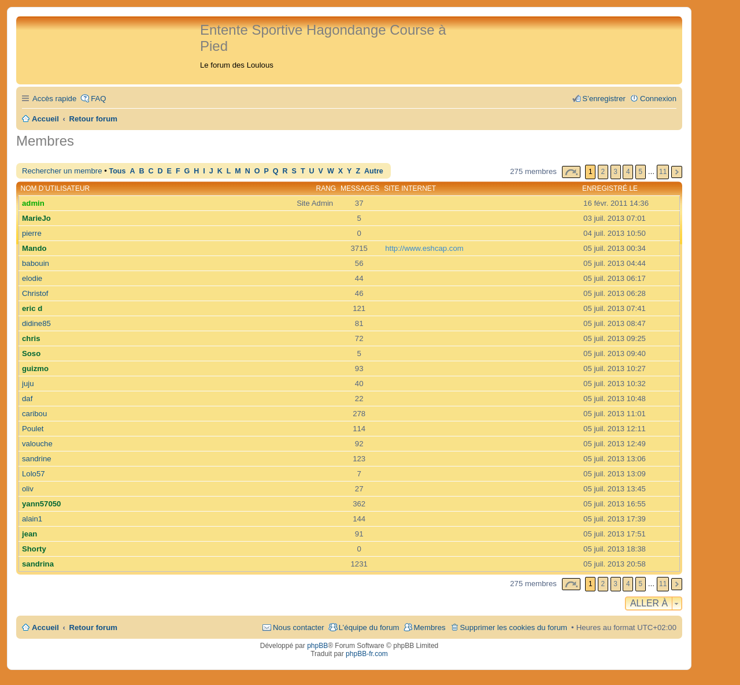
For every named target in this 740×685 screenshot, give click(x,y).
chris (31, 338)
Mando (34, 248)
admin (33, 203)
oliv (28, 488)
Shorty (34, 549)
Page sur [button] (571, 172)
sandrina (38, 564)
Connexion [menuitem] (658, 98)
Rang (326, 188)
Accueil (45, 627)
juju (28, 383)
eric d (32, 308)
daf (27, 398)
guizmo (35, 368)
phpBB (317, 646)
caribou (34, 413)
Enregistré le (610, 188)
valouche (37, 443)
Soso (31, 353)
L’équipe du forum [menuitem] (369, 627)
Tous (117, 171)
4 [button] (628, 172)
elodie (32, 278)
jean (29, 534)
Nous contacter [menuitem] (298, 627)
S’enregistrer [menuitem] (604, 98)
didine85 (36, 323)
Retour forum (93, 627)
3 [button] (615, 172)
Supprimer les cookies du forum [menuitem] (513, 627)
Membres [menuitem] (430, 627)
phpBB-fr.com (367, 654)
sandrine (36, 458)
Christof (35, 293)
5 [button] (641, 172)
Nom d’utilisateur (55, 188)
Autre (373, 171)
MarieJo (36, 218)
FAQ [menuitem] (98, 98)
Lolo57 (33, 473)
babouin (35, 263)
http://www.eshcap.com (424, 248)
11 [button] (663, 172)
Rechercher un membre (62, 170)
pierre (32, 233)
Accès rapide (54, 98)
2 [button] (603, 172)
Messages (360, 188)
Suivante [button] (676, 172)
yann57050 (41, 503)
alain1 (32, 518)
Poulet (32, 428)
